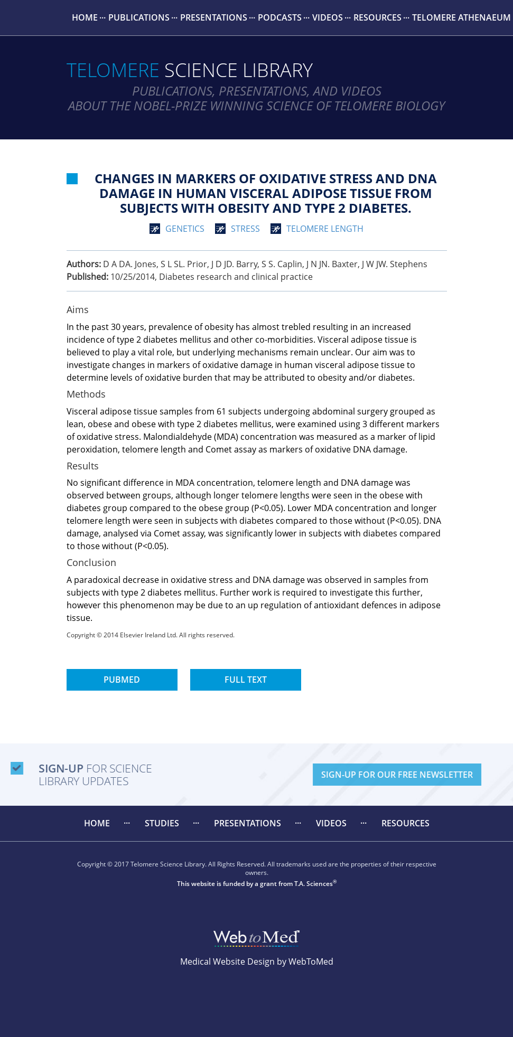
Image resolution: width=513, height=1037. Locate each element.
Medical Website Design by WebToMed (256, 961)
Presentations (213, 17)
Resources (377, 17)
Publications (139, 17)
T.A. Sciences (313, 883)
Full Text (246, 679)
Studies (162, 823)
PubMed (122, 679)
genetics (184, 228)
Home (85, 17)
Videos (327, 17)
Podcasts (280, 17)
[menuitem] (85, 17)
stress (245, 228)
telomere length (324, 228)
